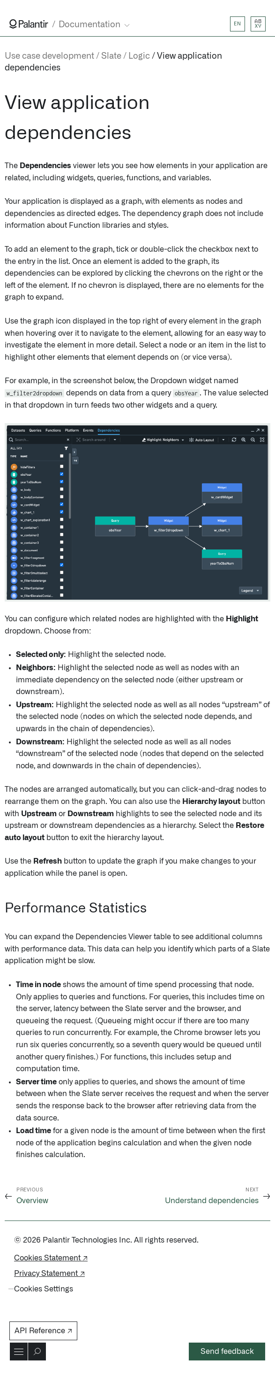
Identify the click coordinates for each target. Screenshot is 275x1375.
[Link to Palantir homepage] (28, 24)
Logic (139, 56)
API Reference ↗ (43, 1331)
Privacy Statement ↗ (49, 1273)
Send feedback (227, 1351)
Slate (111, 56)
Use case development (49, 56)
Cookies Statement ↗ (51, 1258)
